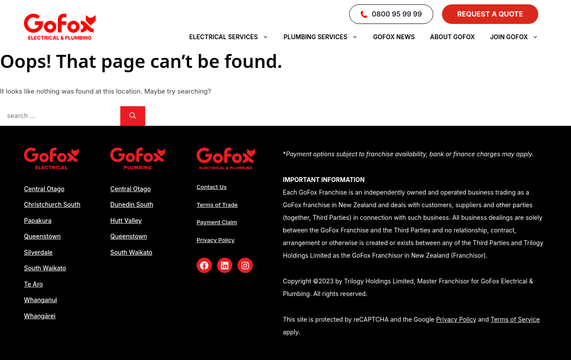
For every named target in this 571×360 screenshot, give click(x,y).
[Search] (132, 116)
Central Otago (44, 188)
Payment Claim (217, 222)
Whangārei (39, 316)
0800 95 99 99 (391, 14)
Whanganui (40, 299)
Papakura (37, 220)
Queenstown (42, 236)
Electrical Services (233, 37)
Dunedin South (131, 204)
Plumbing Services (325, 37)
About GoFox (452, 36)
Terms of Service (515, 319)
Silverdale (38, 252)
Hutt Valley (126, 220)
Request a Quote (490, 14)
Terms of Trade (217, 204)
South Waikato (45, 268)
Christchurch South (52, 204)
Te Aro (33, 284)
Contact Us (212, 186)
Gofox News (394, 36)
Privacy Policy (216, 239)
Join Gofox (518, 37)
